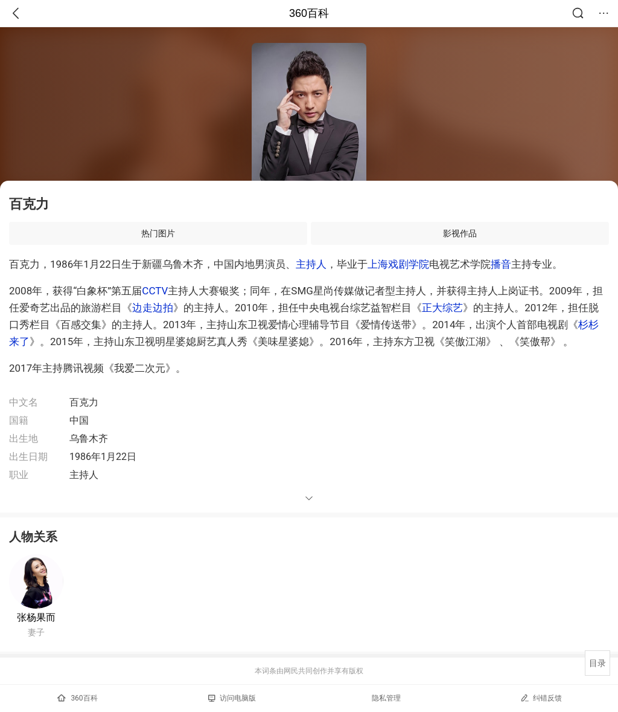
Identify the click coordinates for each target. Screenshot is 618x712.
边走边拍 (152, 308)
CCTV (155, 291)
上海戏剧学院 (398, 264)
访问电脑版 (232, 698)
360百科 (309, 13)
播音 (501, 264)
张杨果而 (36, 617)
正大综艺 (442, 308)
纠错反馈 (541, 697)
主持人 (311, 264)
